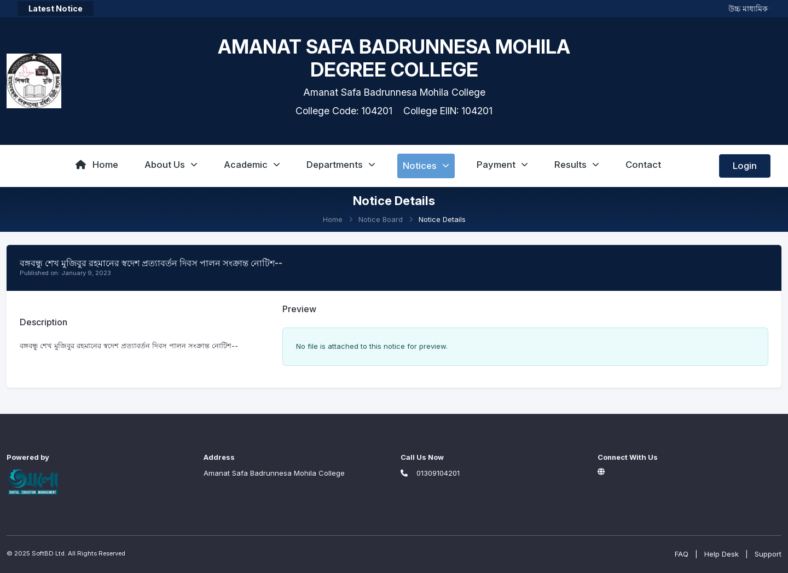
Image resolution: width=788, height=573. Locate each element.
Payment (502, 164)
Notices (426, 165)
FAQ (681, 553)
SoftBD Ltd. (49, 553)
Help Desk (721, 553)
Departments (340, 164)
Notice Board (380, 219)
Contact (643, 164)
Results (576, 164)
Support (768, 553)
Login (745, 165)
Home (97, 164)
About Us (171, 164)
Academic (252, 164)
